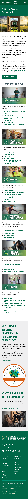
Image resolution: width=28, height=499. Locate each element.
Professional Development (12, 264)
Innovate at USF (9, 115)
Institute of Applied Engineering (13, 117)
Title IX (16, 462)
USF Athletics (17, 467)
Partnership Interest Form (9, 77)
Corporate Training (9, 266)
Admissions (5, 461)
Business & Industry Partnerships (13, 230)
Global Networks (9, 237)
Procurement (8, 232)
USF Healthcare (8, 298)
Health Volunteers (9, 201)
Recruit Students (9, 155)
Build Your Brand (9, 233)
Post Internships (9, 156)
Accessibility (12, 493)
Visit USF (4, 493)
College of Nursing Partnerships (13, 303)
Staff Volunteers (9, 190)
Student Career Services (11, 153)
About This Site (6, 491)
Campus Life (5, 465)
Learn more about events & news (12, 408)
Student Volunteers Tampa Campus (14, 192)
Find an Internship (9, 158)
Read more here (7, 361)
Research (4, 467)
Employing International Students (14, 160)
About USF (5, 456)
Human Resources (7, 478)
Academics (5, 458)
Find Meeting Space (9, 235)
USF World (17, 476)
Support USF (17, 471)
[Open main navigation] (25, 2)
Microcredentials (9, 269)
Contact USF (16, 491)
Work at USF (17, 456)
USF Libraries (17, 474)
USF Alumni (17, 469)
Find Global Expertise (10, 122)
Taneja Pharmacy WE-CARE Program (14, 309)
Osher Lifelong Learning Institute (14, 271)
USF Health (17, 465)
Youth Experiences (9, 268)
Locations (4, 463)
